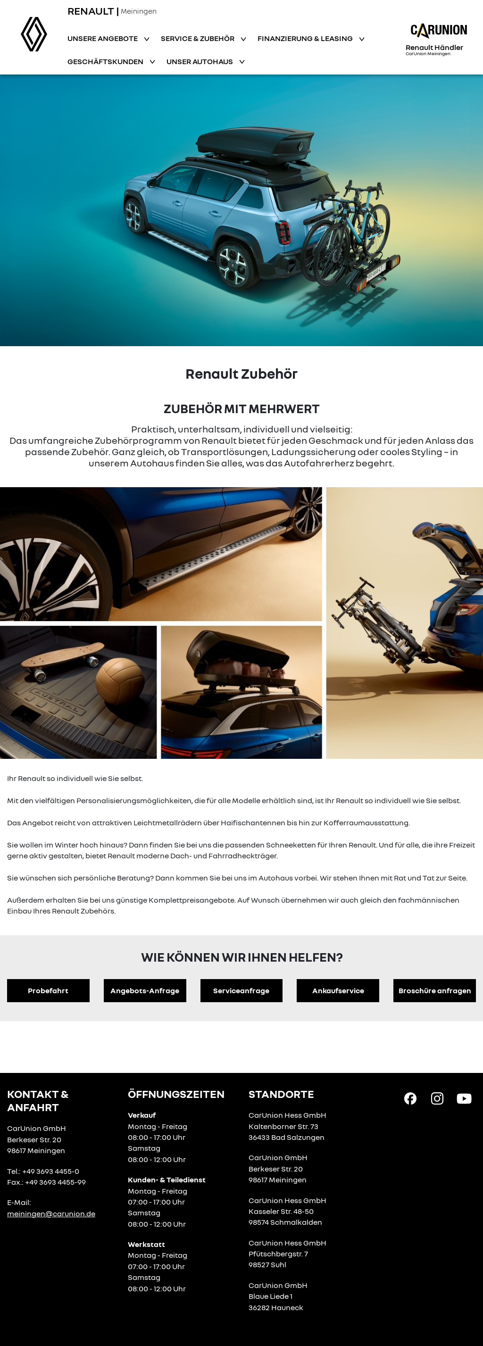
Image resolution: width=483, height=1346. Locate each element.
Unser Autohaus (200, 61)
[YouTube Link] (464, 1098)
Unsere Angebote (103, 38)
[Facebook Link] (410, 1098)
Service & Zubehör (198, 38)
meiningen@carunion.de (51, 1213)
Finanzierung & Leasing (306, 38)
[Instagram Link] (437, 1098)
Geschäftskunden (106, 61)
